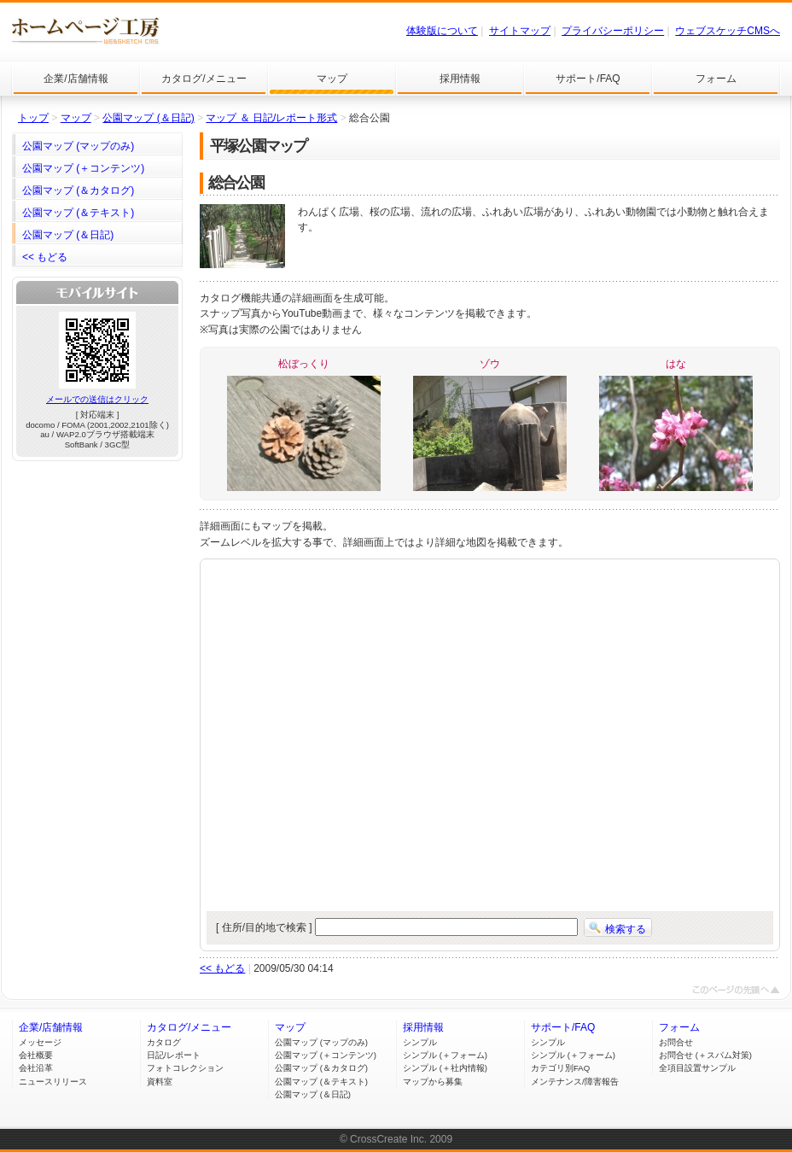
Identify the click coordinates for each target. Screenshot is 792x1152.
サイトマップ (519, 31)
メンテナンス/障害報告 (575, 1081)
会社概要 (36, 1055)
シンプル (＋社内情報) (445, 1068)
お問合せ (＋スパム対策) (705, 1055)
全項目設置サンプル (697, 1068)
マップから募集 (433, 1081)
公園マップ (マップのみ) (321, 1042)
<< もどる (222, 968)
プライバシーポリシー (613, 31)
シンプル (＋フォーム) (445, 1055)
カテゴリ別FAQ (560, 1068)
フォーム (679, 1027)
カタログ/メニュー (189, 1027)
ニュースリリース (53, 1081)
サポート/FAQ (563, 1027)
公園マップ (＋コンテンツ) (325, 1055)
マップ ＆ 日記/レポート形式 (271, 118)
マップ (76, 118)
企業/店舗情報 (51, 1027)
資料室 (159, 1081)
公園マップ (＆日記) (148, 118)
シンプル (420, 1042)
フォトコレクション (185, 1068)
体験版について (442, 31)
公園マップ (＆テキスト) (321, 1081)
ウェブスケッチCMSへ (727, 31)
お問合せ (676, 1042)
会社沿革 (36, 1068)
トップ (33, 118)
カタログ (164, 1042)
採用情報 (423, 1027)
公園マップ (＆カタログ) (321, 1068)
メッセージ (40, 1042)
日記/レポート (174, 1055)
